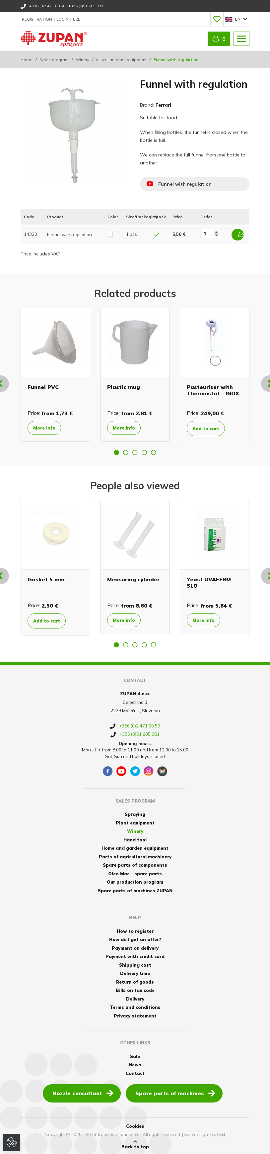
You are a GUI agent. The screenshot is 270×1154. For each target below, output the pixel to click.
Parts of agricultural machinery (135, 855)
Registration (37, 19)
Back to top (135, 1143)
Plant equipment (135, 821)
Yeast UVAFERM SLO (209, 580)
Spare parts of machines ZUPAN (135, 889)
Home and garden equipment (135, 846)
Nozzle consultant (82, 1091)
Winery (82, 59)
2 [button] (125, 451)
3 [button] (135, 451)
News (135, 1063)
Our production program (135, 880)
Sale (135, 1054)
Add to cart (210, 427)
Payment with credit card (135, 955)
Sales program (54, 59)
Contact (135, 1071)
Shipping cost (135, 963)
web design (196, 1132)
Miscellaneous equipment (121, 59)
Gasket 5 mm (46, 577)
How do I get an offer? (135, 938)
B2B (77, 19)
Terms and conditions (135, 1006)
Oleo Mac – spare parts (135, 872)
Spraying (135, 813)
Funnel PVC (43, 385)
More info (47, 427)
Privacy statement (135, 1014)
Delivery (135, 997)
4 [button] (144, 451)
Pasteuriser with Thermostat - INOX (213, 388)
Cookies (135, 1124)
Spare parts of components (135, 863)
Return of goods (135, 980)
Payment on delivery (135, 946)
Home (27, 59)
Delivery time (135, 972)
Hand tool (135, 838)
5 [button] (153, 451)
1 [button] (116, 451)
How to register (135, 929)
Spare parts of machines (175, 1091)
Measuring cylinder (133, 577)
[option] (55, 373)
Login (63, 19)
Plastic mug (123, 385)
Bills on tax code (135, 989)
